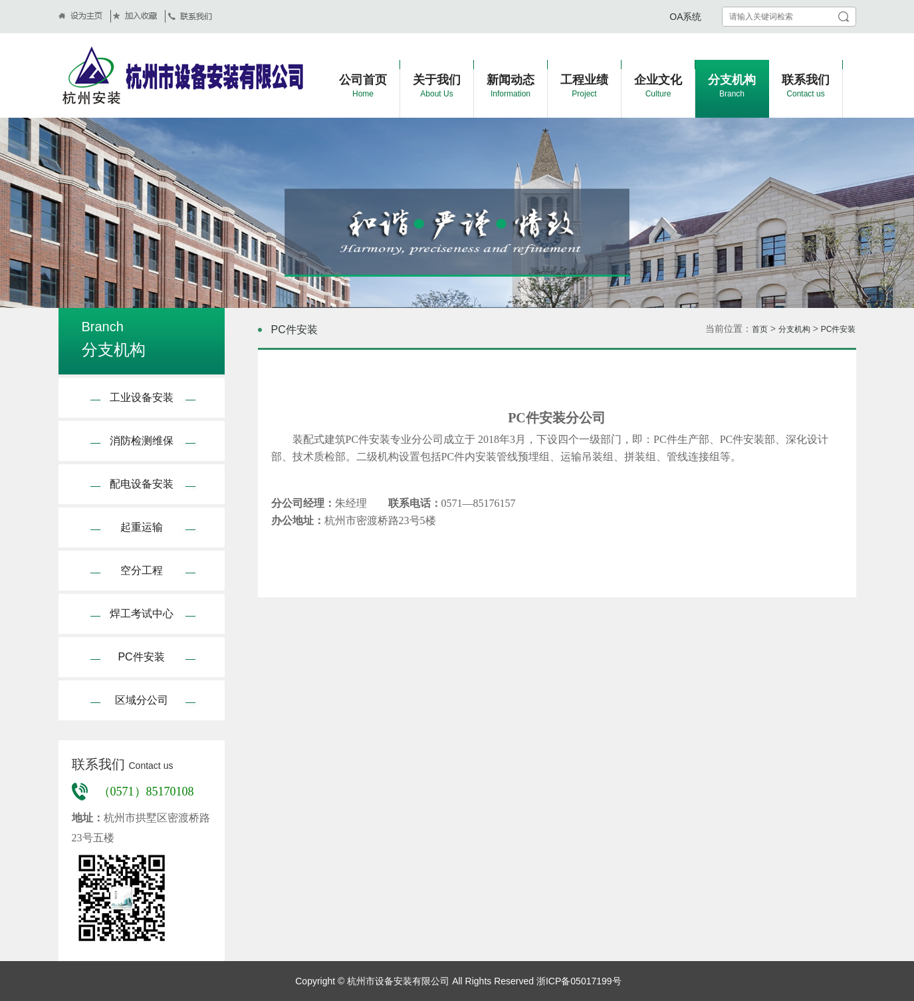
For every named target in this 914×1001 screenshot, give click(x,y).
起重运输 (141, 527)
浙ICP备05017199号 (578, 981)
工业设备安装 (141, 397)
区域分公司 (141, 700)
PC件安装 (141, 656)
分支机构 (794, 329)
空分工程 (141, 570)
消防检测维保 (141, 440)
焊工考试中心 (141, 613)
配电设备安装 (141, 484)
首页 (760, 329)
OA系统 (685, 16)
